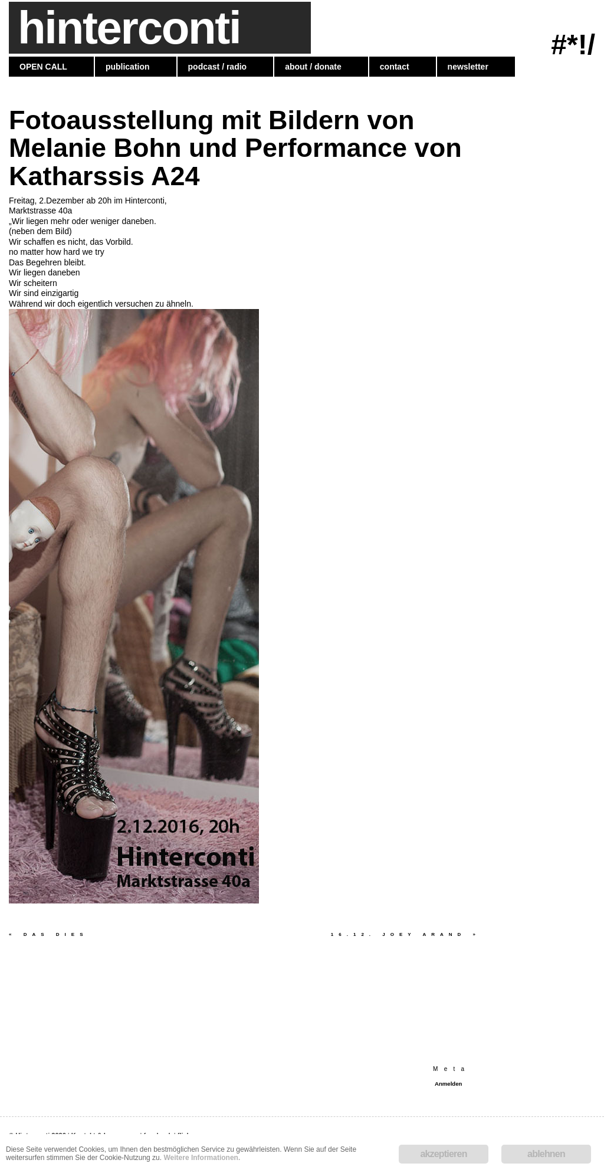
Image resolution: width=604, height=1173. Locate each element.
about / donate (313, 66)
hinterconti (129, 28)
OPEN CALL (43, 66)
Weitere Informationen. (201, 1158)
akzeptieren (443, 1154)
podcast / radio (217, 66)
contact (394, 66)
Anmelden (448, 1083)
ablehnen (546, 1154)
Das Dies (48, 934)
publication (128, 66)
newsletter (468, 66)
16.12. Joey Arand (406, 934)
